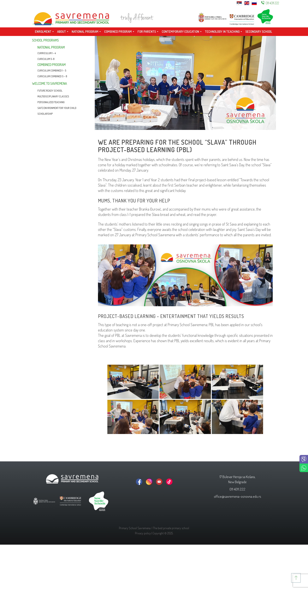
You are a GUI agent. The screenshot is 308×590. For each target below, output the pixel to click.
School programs (45, 40)
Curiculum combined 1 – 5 (51, 70)
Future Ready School (49, 90)
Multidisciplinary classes (53, 96)
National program (51, 47)
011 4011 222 (272, 3)
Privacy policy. (143, 533)
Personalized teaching (51, 102)
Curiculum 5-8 (46, 59)
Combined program (51, 64)
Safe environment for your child (56, 108)
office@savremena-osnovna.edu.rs (237, 496)
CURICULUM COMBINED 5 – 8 (52, 76)
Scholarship (45, 113)
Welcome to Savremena (49, 83)
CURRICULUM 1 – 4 (46, 53)
